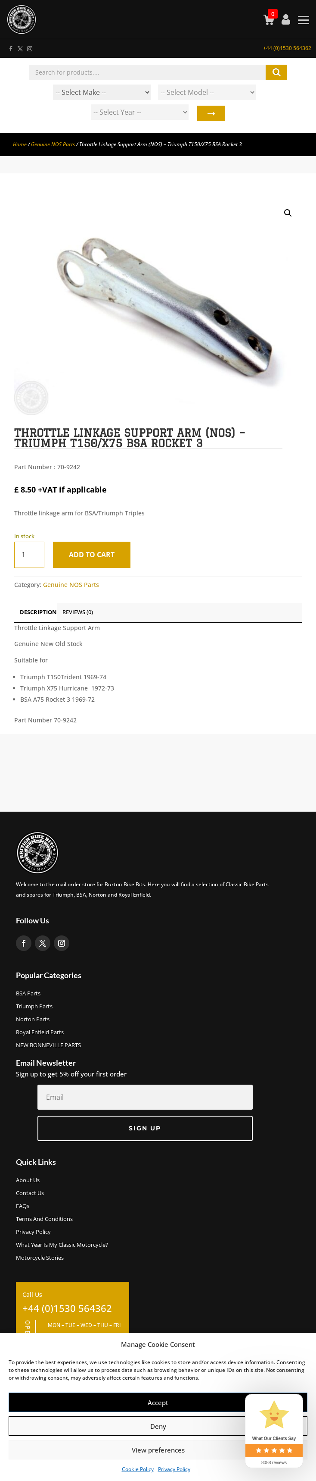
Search (211, 114)
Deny (158, 1426)
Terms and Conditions (44, 1219)
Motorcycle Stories (40, 1258)
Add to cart (92, 554)
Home (20, 144)
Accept (158, 1402)
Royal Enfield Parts (40, 1032)
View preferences (158, 1450)
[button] (288, 213)
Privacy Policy (174, 1469)
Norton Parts (33, 1019)
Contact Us (30, 1193)
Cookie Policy (138, 1469)
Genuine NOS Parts (53, 144)
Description (38, 612)
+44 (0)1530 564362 (287, 48)
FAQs (22, 1206)
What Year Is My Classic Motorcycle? (62, 1245)
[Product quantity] (29, 555)
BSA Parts (28, 993)
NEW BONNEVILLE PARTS (48, 1045)
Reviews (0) (77, 612)
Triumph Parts (34, 1006)
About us (28, 1180)
